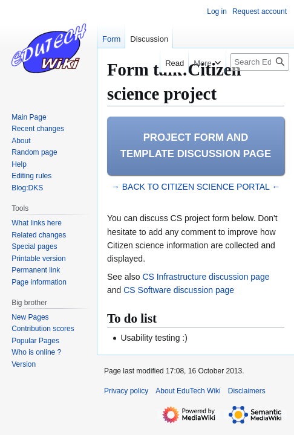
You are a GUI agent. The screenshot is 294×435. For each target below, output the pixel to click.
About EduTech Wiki (187, 391)
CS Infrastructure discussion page (205, 277)
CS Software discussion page (178, 290)
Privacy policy (126, 391)
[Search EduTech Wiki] (259, 62)
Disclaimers (247, 391)
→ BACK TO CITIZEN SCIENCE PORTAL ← (195, 187)
